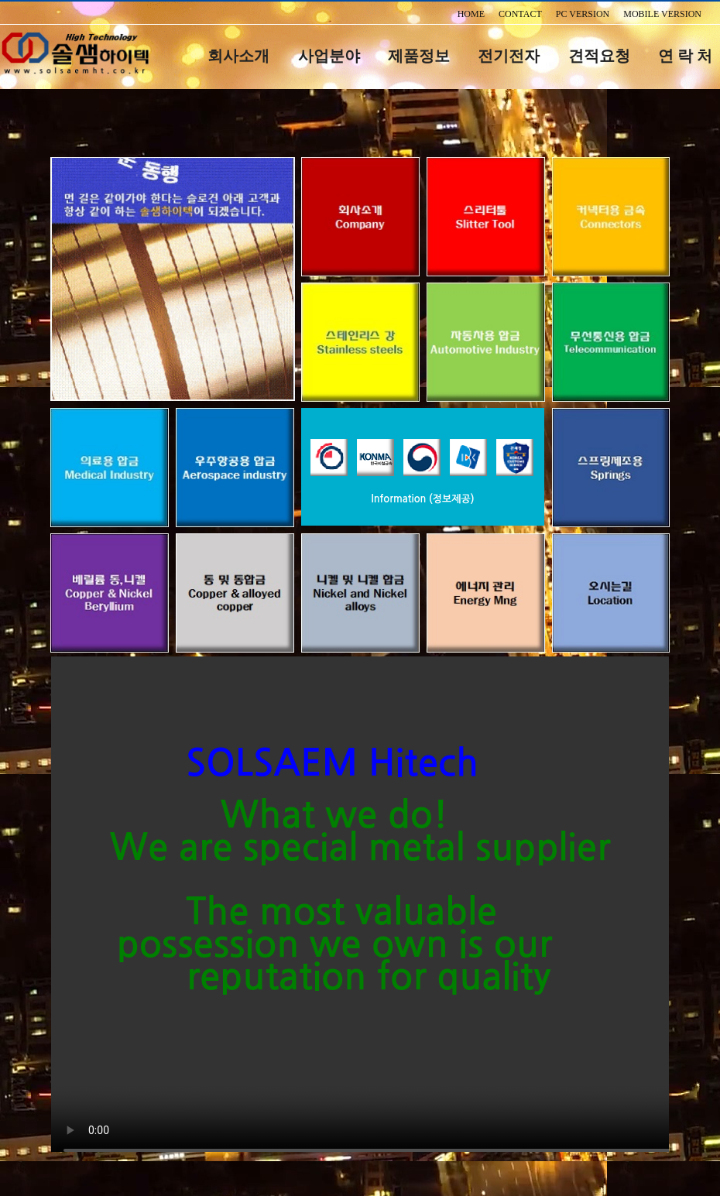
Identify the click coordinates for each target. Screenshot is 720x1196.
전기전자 (509, 55)
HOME (471, 14)
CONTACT (520, 14)
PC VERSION (582, 14)
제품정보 (419, 55)
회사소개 (238, 55)
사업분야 (329, 55)
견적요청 (599, 55)
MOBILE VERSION (662, 14)
